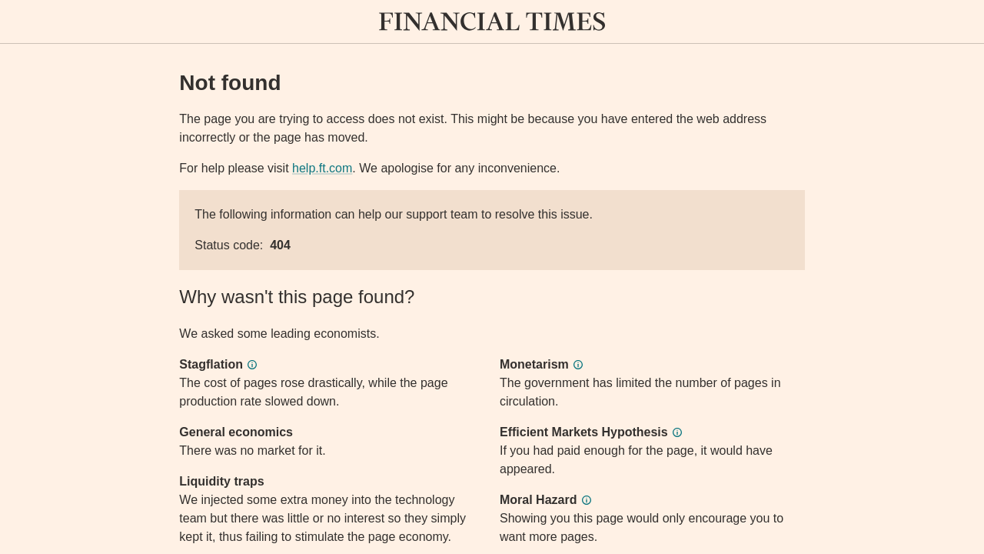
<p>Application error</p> (492, 277)
